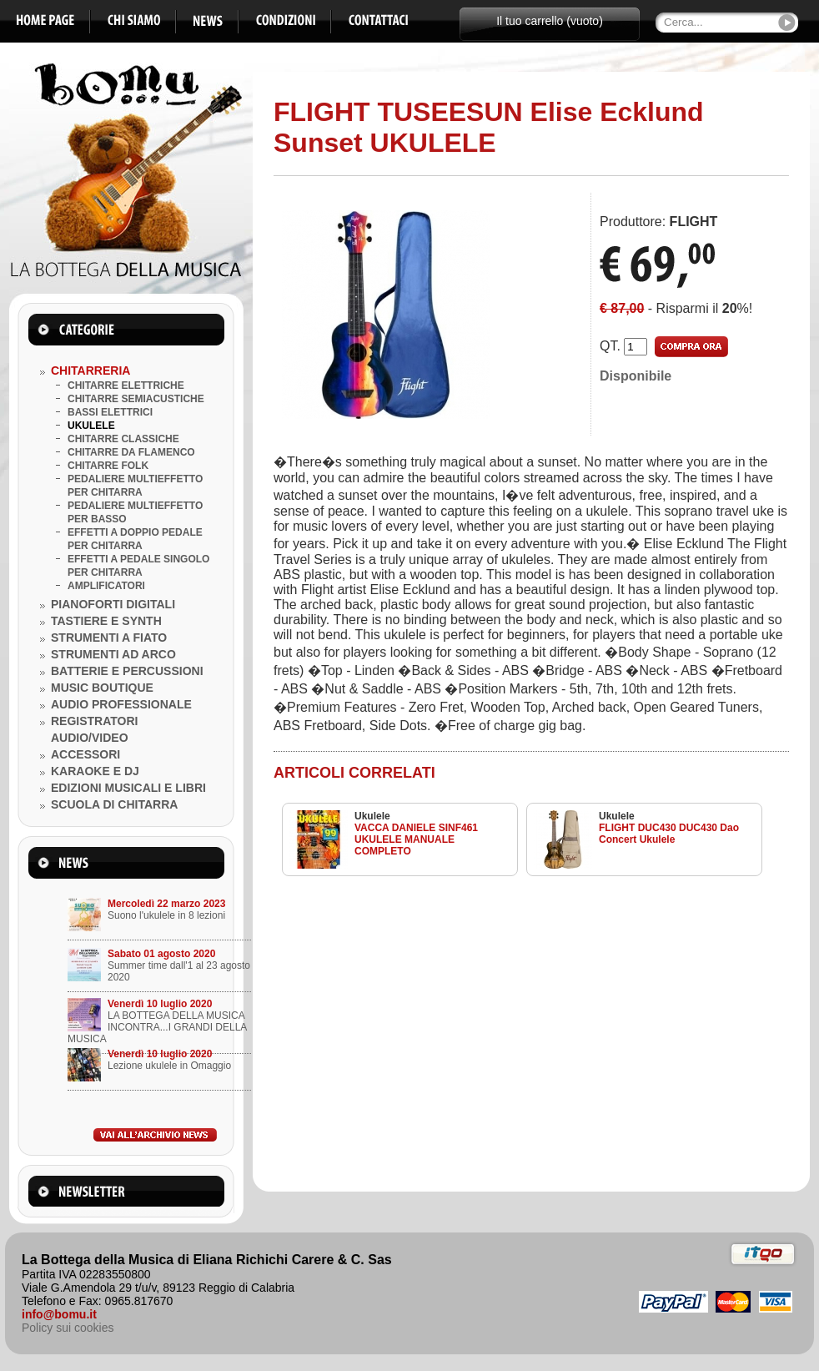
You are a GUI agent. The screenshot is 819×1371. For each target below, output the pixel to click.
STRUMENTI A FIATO (109, 637)
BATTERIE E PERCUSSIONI (127, 671)
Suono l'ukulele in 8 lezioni (166, 915)
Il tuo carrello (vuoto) (549, 21)
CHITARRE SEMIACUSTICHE (136, 399)
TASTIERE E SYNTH (106, 621)
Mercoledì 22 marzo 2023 (166, 904)
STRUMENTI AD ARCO (113, 654)
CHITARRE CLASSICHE (123, 439)
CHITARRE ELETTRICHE (126, 385)
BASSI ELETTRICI (110, 412)
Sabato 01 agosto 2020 (161, 954)
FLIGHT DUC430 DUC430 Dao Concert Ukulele (669, 833)
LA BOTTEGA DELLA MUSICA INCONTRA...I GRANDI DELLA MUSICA (157, 1027)
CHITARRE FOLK (108, 465)
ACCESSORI (85, 754)
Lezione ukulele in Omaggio (169, 1065)
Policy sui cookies (68, 1327)
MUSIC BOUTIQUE (102, 687)
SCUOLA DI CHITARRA (114, 804)
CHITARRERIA (90, 370)
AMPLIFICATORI (106, 586)
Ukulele (372, 816)
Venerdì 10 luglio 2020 (160, 1004)
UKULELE (91, 425)
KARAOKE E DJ (95, 771)
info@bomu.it (59, 1314)
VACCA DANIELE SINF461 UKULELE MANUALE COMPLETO (416, 839)
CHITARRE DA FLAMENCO (131, 452)
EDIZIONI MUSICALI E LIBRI (128, 787)
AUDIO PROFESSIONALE (121, 704)
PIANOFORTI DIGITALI (113, 604)
